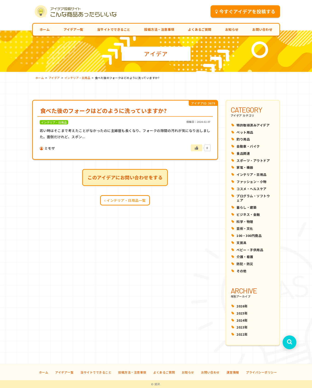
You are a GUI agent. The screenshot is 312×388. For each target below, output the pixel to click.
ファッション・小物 (251, 181)
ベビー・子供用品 (249, 249)
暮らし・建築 (246, 207)
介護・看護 (244, 256)
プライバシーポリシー (261, 372)
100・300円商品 (248, 235)
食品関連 (243, 153)
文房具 (241, 242)
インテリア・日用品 (251, 174)
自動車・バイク (248, 146)
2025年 (242, 313)
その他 (241, 271)
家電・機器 (244, 167)
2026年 (242, 306)
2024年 (242, 320)
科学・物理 (244, 221)
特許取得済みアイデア (253, 125)
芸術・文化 (244, 228)
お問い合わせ (262, 29)
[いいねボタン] (196, 147)
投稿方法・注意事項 (159, 29)
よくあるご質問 (199, 29)
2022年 (242, 334)
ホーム (45, 29)
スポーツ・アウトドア (253, 160)
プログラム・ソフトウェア (253, 198)
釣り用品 (243, 139)
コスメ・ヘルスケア (251, 188)
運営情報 (233, 372)
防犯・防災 (244, 263)
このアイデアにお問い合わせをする (125, 177)
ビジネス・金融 (248, 214)
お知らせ (232, 29)
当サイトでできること (113, 29)
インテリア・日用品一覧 (125, 200)
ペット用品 (244, 132)
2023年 (242, 327)
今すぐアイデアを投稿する (245, 11)
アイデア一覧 (73, 29)
